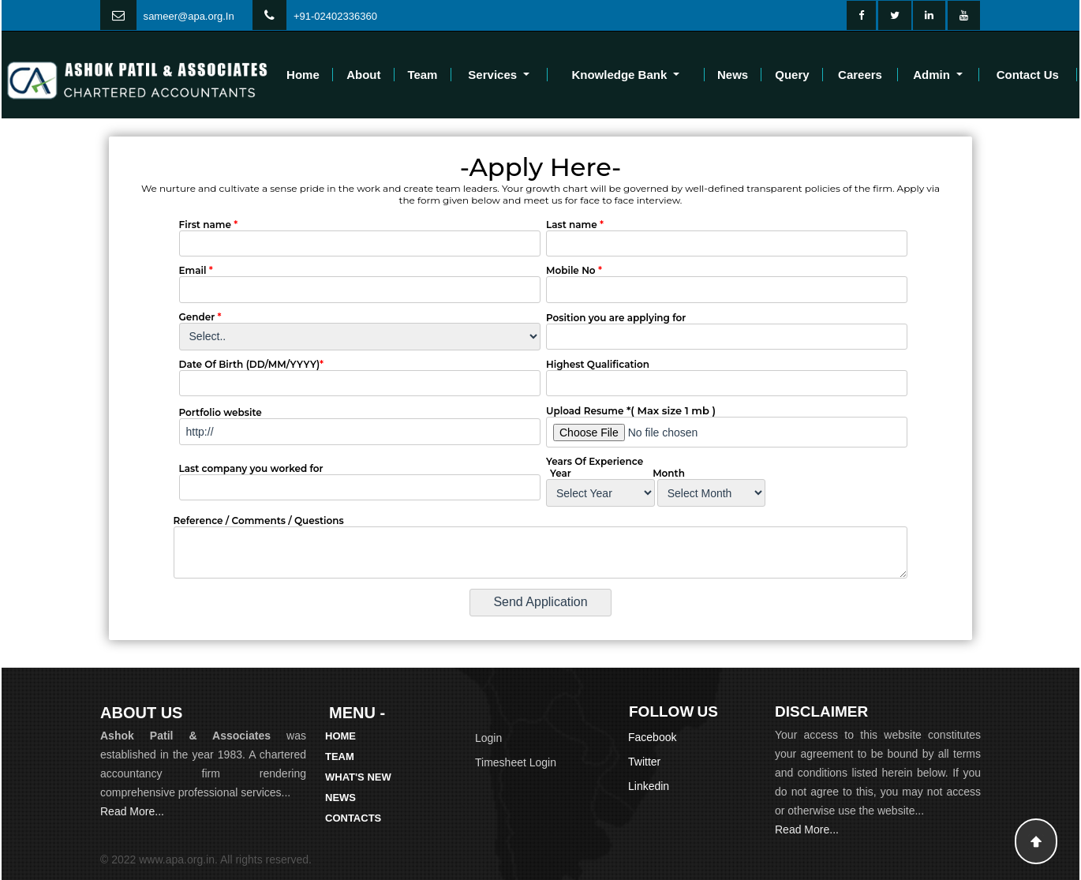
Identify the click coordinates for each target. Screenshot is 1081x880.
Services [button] (494, 74)
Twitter (644, 761)
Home (303, 74)
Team (422, 74)
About (363, 74)
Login (488, 738)
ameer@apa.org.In (191, 16)
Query (792, 74)
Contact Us (1028, 74)
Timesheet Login (515, 762)
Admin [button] (933, 74)
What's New (358, 777)
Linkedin (648, 786)
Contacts (353, 818)
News (732, 74)
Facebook (652, 737)
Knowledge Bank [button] (620, 74)
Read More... (132, 811)
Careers (860, 74)
